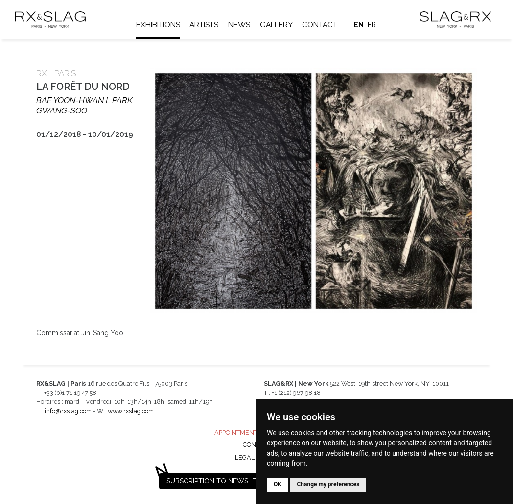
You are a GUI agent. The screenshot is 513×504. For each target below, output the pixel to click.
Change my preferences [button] (328, 484)
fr (372, 25)
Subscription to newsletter (219, 481)
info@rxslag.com (68, 411)
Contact (319, 25)
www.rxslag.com (131, 411)
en (359, 25)
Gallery (276, 25)
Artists (203, 25)
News (239, 25)
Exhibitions (158, 25)
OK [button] (277, 484)
